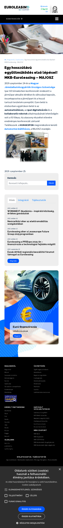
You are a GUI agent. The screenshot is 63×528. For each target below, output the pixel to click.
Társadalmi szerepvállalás (12, 386)
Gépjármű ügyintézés (40, 375)
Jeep (5, 425)
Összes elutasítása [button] (31, 516)
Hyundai (7, 422)
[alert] (31, 497)
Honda (6, 419)
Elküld (51, 183)
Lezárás (36, 389)
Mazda (6, 428)
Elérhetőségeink (9, 378)
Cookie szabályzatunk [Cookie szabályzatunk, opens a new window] (31, 485)
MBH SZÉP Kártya (39, 439)
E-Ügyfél (44, 9)
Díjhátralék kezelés (40, 381)
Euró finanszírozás (40, 424)
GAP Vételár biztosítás (40, 415)
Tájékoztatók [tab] (39, 200)
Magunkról (7, 369)
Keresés (44, 6)
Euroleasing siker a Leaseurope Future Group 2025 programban (28, 232)
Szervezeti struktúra (10, 375)
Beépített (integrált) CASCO (41, 418)
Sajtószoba (7, 384)
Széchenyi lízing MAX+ (40, 412)
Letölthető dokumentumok (42, 392)
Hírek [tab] (12, 200)
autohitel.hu (8, 446)
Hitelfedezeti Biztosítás (41, 421)
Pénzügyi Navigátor (40, 460)
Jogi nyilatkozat (11, 460)
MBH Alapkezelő (38, 437)
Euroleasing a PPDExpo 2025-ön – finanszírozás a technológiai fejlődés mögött (31, 243)
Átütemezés (37, 384)
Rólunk (6, 372)
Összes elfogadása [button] (31, 509)
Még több (13, 261)
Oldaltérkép (7, 392)
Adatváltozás (38, 372)
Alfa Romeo (7, 410)
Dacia (6, 413)
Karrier (6, 381)
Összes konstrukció (40, 427)
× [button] (60, 469)
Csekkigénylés (38, 378)
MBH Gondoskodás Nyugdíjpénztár (44, 442)
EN (47, 12)
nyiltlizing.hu (8, 449)
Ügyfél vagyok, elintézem (41, 369)
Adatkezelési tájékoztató (25, 460)
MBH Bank (37, 434)
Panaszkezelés (52, 460)
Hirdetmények (8, 389)
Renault (6, 436)
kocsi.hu (7, 443)
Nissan (6, 430)
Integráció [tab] (23, 200)
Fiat (5, 416)
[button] (31, 522)
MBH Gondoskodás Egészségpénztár (44, 445)
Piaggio (6, 433)
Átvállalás (37, 386)
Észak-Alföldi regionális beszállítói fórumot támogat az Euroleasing (30, 253)
